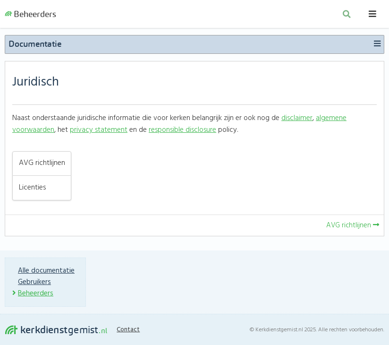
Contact (128, 330)
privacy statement (98, 130)
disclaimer (297, 118)
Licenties (32, 188)
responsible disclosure (182, 130)
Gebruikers (34, 282)
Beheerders (30, 14)
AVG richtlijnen (42, 163)
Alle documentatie (46, 270)
